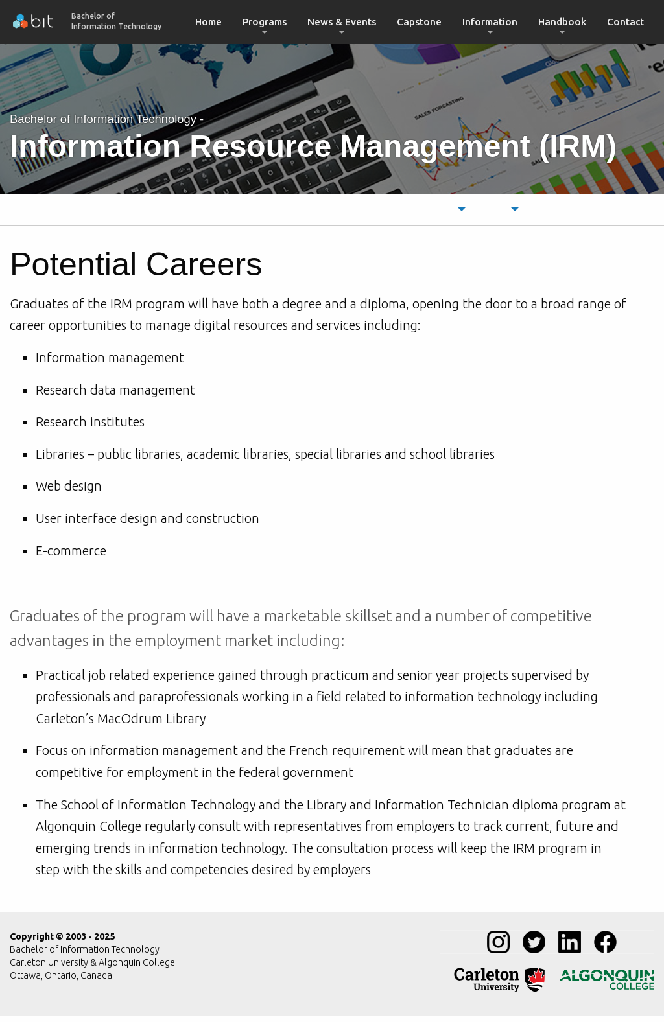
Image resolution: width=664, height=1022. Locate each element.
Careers (312, 212)
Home (208, 21)
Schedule (443, 212)
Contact (625, 21)
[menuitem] (208, 22)
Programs (265, 21)
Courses (508, 212)
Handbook (562, 21)
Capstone (419, 21)
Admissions (376, 212)
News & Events (341, 21)
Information (489, 21)
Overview (154, 212)
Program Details (235, 212)
